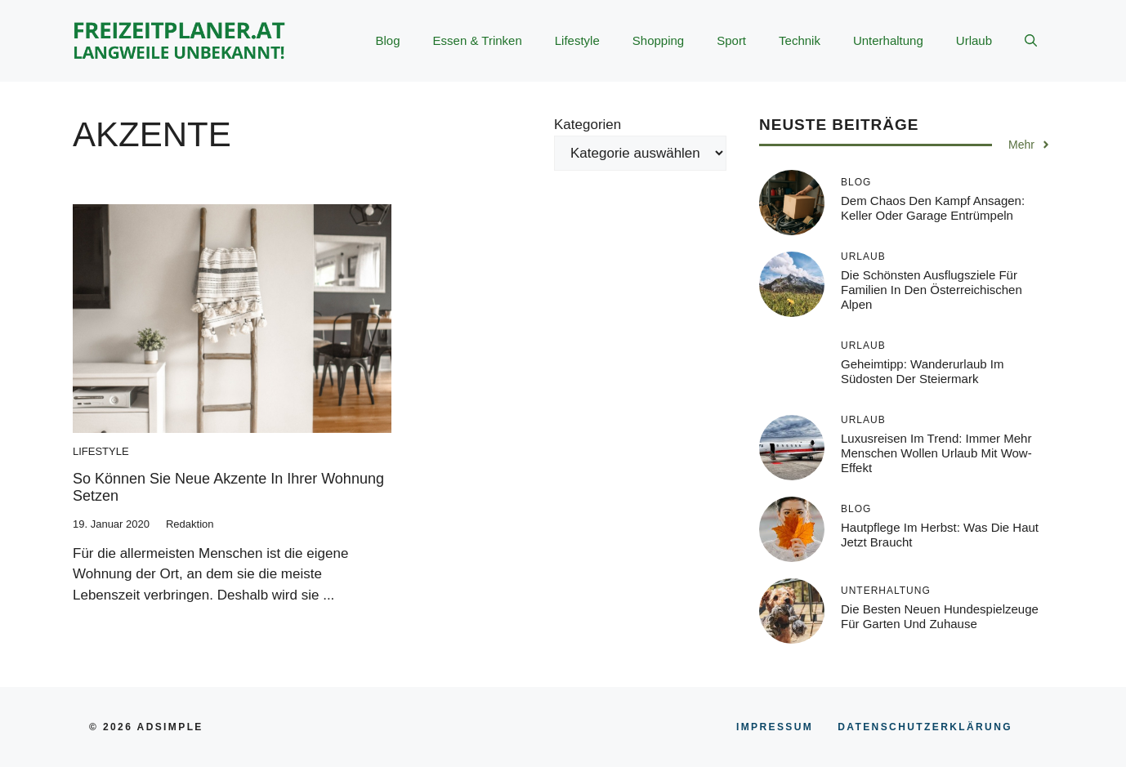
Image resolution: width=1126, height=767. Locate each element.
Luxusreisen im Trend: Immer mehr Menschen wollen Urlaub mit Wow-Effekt (936, 453)
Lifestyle (577, 40)
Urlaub (974, 40)
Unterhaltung (888, 40)
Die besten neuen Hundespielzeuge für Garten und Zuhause (940, 616)
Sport (731, 40)
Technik (799, 40)
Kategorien (587, 124)
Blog (388, 40)
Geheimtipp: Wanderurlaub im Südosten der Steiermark (922, 371)
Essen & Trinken (477, 40)
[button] (1030, 40)
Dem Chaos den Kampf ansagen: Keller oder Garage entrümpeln (933, 208)
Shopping (658, 40)
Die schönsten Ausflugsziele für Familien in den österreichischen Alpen (931, 289)
